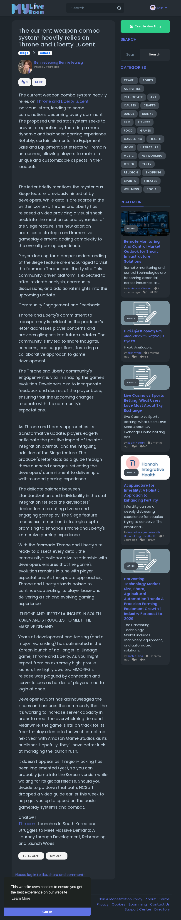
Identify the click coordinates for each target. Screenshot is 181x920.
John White (134, 353)
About (151, 899)
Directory (162, 909)
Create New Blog (145, 26)
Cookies (119, 904)
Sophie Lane (135, 656)
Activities (132, 88)
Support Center (138, 909)
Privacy (103, 904)
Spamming (138, 904)
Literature (149, 147)
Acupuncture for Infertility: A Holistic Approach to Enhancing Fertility (142, 493)
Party (146, 164)
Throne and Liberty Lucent (63, 101)
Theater (150, 181)
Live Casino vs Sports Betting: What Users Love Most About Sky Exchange (144, 403)
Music (129, 156)
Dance (129, 114)
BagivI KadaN (136, 442)
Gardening (133, 139)
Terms (164, 899)
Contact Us (160, 904)
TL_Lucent (31, 856)
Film (127, 122)
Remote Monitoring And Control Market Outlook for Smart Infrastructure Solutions (142, 251)
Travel (129, 80)
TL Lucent (27, 823)
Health (155, 139)
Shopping (153, 172)
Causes (130, 105)
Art (153, 97)
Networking (152, 156)
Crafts (150, 105)
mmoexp (56, 856)
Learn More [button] (21, 898)
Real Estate (133, 97)
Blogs (24, 53)
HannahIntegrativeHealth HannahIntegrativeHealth (142, 534)
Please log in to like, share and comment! (49, 874)
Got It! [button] (47, 912)
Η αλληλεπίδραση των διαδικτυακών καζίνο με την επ (144, 336)
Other (129, 164)
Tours (147, 80)
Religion (131, 172)
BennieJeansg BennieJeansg (58, 62)
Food (128, 130)
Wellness (131, 189)
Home (128, 147)
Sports (130, 181)
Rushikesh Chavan (139, 288)
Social (152, 189)
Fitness (144, 122)
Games (45, 53)
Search (154, 54)
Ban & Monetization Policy (121, 899)
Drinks (148, 114)
